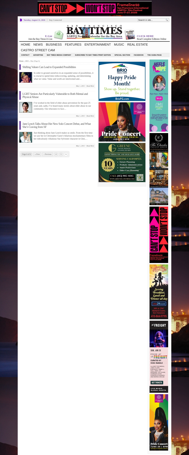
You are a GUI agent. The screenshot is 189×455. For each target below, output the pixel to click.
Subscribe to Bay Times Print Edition (93, 55)
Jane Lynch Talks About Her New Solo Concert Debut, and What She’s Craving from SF (56, 125)
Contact (25, 55)
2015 (27, 61)
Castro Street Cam (38, 50)
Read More (90, 86)
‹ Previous (47, 154)
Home (25, 44)
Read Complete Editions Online (151, 38)
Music (119, 44)
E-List (48, 36)
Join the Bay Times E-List (40, 38)
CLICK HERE (145, 36)
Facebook (139, 55)
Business (54, 44)
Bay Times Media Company (59, 55)
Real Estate (137, 44)
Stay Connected (55, 20)
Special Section (122, 55)
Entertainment (97, 44)
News (38, 44)
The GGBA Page (154, 55)
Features (73, 44)
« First (37, 154)
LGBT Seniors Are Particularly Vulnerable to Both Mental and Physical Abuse (55, 95)
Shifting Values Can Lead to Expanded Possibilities (49, 67)
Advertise (38, 55)
